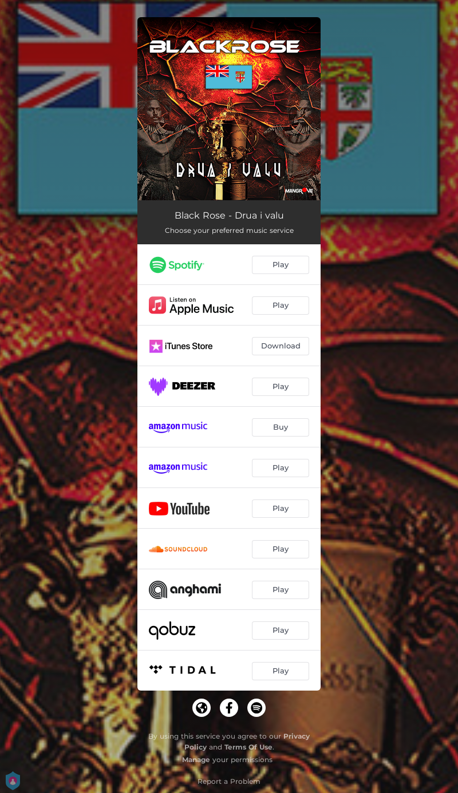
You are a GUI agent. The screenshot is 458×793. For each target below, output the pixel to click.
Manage (196, 759)
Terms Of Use (248, 747)
